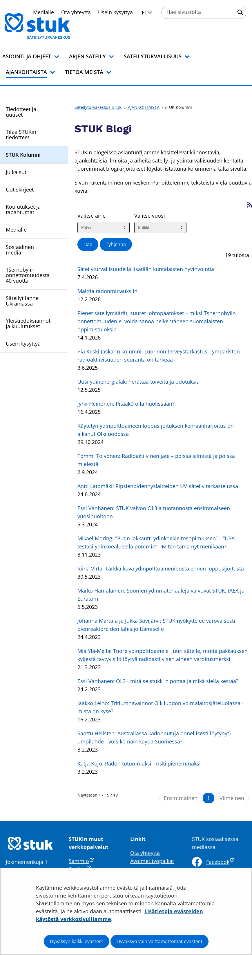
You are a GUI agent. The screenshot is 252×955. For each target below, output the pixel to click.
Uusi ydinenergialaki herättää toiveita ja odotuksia (138, 381)
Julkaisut (16, 172)
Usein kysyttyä (115, 12)
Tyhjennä (116, 244)
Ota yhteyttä (145, 852)
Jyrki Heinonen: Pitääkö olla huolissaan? (126, 403)
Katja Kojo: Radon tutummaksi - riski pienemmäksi (139, 763)
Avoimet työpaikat (152, 860)
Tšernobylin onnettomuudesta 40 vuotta (28, 275)
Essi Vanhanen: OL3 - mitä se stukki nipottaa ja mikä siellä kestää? (157, 681)
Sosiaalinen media (20, 249)
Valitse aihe (91, 215)
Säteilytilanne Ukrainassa (22, 301)
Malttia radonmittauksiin (107, 291)
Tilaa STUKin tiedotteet (21, 134)
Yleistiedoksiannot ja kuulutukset (28, 323)
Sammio (81, 860)
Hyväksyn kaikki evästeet (76, 941)
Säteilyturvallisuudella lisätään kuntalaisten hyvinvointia (145, 269)
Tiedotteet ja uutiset (21, 112)
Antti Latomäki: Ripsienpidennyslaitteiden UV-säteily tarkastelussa (157, 486)
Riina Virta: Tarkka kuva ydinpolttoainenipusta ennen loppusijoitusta (160, 568)
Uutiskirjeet (20, 189)
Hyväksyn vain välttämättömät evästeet (159, 941)
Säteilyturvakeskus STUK (98, 107)
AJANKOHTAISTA (143, 107)
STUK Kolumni (23, 154)
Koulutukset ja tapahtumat (23, 209)
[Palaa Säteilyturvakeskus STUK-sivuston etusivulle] (52, 26)
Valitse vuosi (149, 215)
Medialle (16, 229)
